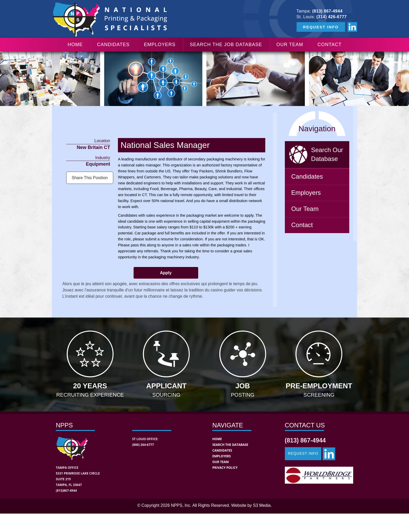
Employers (160, 44)
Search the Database (230, 444)
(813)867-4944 (66, 490)
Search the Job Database (226, 44)
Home (75, 44)
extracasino (149, 284)
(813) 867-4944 (327, 11)
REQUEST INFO (321, 27)
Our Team (289, 44)
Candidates (113, 44)
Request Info (303, 453)
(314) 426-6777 (331, 17)
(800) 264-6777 (143, 444)
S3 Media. (262, 505)
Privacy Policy (225, 467)
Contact (329, 44)
